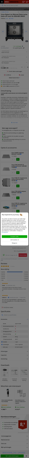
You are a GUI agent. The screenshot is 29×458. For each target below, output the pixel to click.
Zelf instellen (14, 240)
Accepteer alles (14, 236)
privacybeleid (5, 232)
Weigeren (14, 243)
